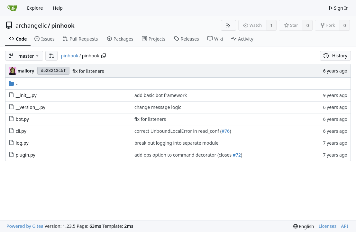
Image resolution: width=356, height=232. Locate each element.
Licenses (328, 226)
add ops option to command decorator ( (176, 155)
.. (14, 83)
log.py (22, 143)
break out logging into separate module (176, 143)
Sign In (339, 8)
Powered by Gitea (24, 226)
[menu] (303, 226)
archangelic (31, 25)
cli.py (21, 131)
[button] (51, 56)
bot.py (22, 119)
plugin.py (25, 155)
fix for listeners (88, 71)
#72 (237, 155)
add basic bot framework (160, 95)
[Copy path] (103, 55)
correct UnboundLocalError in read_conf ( (178, 131)
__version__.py (30, 107)
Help (58, 8)
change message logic (157, 107)
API (344, 226)
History (335, 56)
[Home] (12, 8)
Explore (35, 8)
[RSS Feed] (228, 25)
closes (225, 155)
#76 (226, 131)
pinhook (63, 25)
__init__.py (26, 95)
